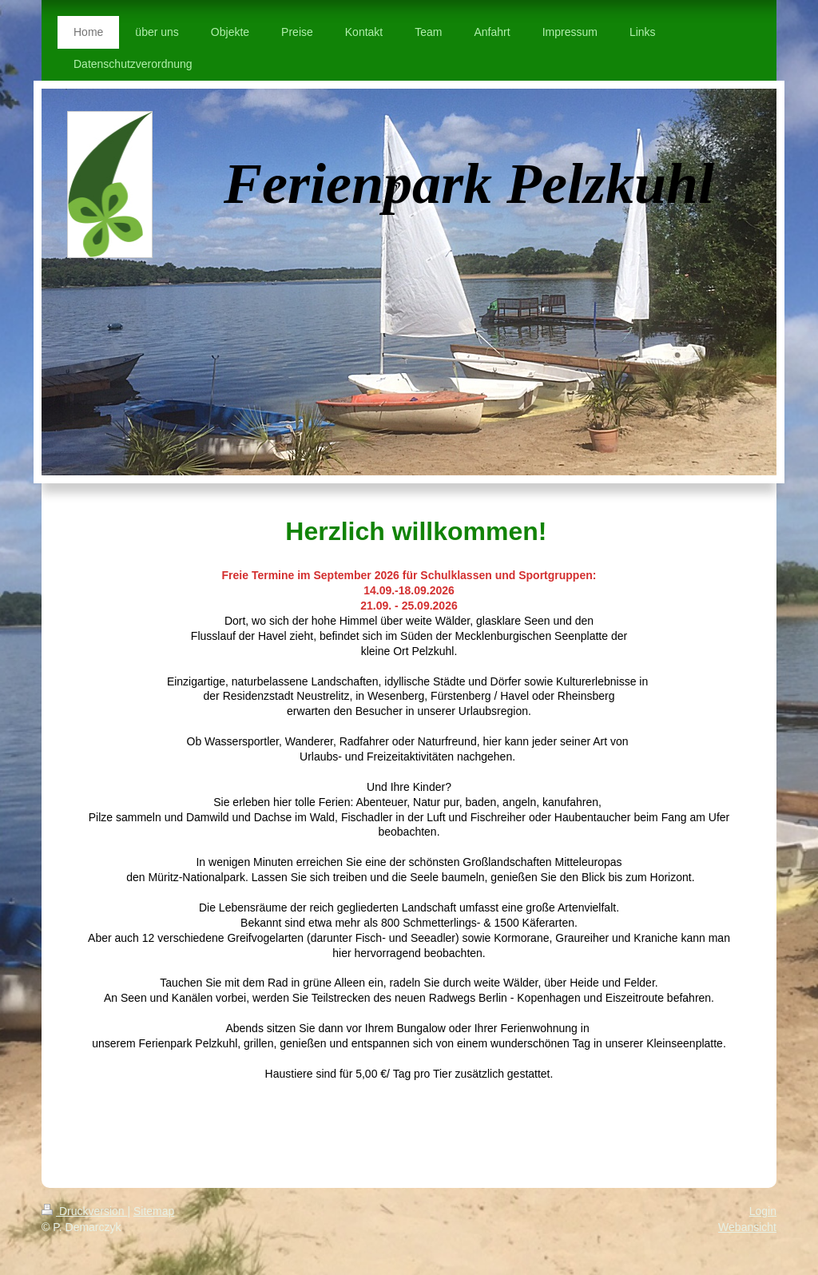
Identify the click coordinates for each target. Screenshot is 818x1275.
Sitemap (153, 1211)
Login (762, 1211)
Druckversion (84, 1211)
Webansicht (747, 1227)
